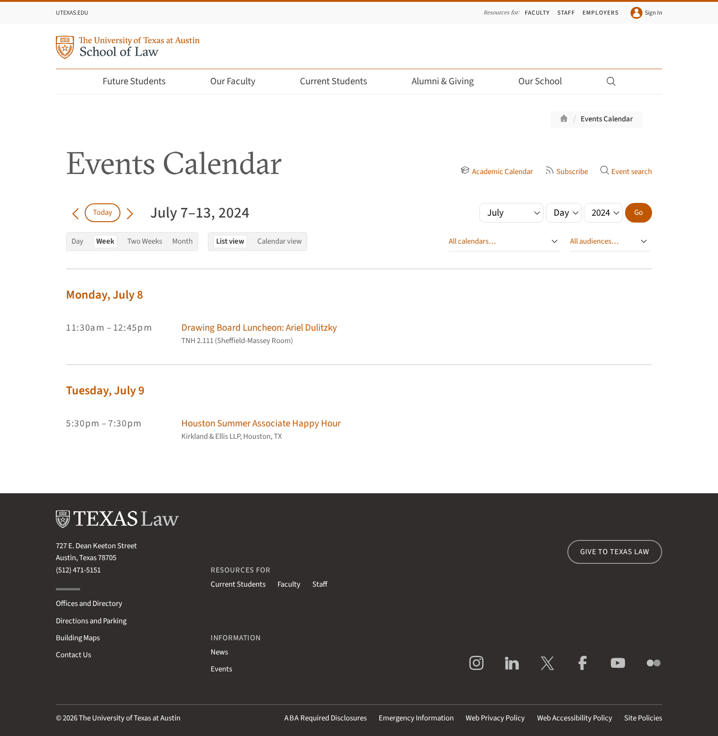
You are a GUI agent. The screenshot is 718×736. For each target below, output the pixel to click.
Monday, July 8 (104, 294)
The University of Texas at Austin (129, 718)
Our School (546, 81)
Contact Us (73, 654)
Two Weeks (144, 241)
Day (77, 241)
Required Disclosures (325, 718)
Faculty (537, 12)
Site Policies (643, 718)
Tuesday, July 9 (105, 390)
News (219, 652)
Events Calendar (607, 119)
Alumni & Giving (449, 81)
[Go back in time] (75, 212)
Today (102, 212)
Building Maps (78, 637)
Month (182, 241)
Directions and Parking (91, 621)
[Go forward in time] (129, 212)
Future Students (140, 81)
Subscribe (566, 171)
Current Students (340, 81)
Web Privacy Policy (495, 718)
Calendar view (279, 241)
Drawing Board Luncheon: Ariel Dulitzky (259, 327)
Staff (566, 12)
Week (105, 241)
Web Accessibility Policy (574, 718)
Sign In (646, 13)
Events (221, 669)
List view (230, 241)
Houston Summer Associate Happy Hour (261, 423)
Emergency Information (416, 718)
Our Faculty (239, 81)
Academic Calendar (496, 171)
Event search (626, 171)
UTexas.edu (72, 12)
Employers (600, 12)
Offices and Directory (89, 603)
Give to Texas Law (614, 551)
